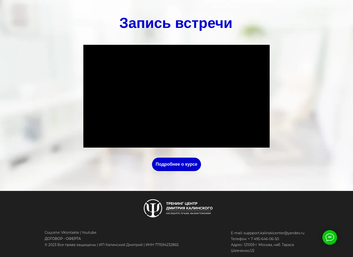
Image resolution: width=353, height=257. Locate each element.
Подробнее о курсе (176, 164)
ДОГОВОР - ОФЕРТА (63, 238)
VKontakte (70, 232)
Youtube (89, 232)
